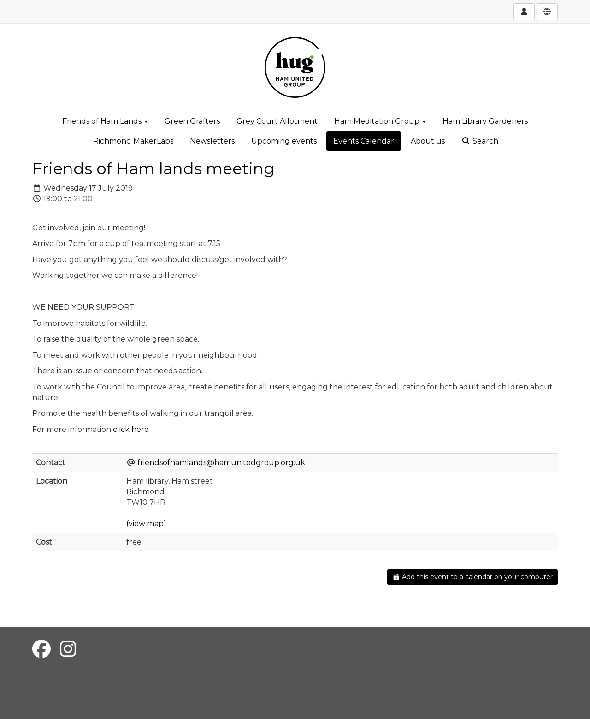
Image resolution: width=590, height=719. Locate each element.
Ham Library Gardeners (485, 121)
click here (131, 429)
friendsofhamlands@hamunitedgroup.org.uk (221, 462)
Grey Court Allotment (277, 121)
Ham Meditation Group (380, 121)
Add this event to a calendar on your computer (472, 577)
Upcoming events (284, 141)
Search (479, 141)
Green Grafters (192, 121)
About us (428, 141)
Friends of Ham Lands (105, 121)
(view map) (146, 523)
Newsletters (212, 141)
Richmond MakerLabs (133, 141)
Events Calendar (363, 141)
